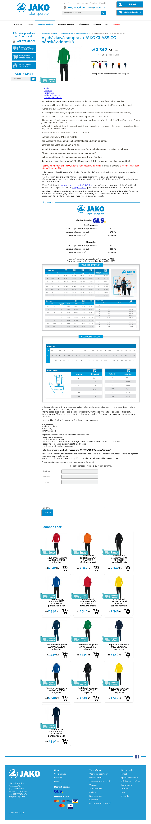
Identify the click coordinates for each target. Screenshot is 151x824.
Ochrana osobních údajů (100, 808)
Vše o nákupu (82, 3)
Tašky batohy (84, 24)
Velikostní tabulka (52, 95)
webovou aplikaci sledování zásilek (76, 185)
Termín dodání (95, 793)
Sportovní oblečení (45, 24)
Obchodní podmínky (98, 778)
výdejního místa (79, 187)
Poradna (93, 3)
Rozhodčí (97, 24)
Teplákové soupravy (81, 33)
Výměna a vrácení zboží (99, 786)
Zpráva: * (47, 512)
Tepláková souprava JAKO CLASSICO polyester (56, 564)
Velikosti (93, 789)
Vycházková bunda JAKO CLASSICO (58, 109)
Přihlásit (132, 4)
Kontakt (102, 3)
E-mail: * (47, 482)
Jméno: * (47, 471)
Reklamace (49, 93)
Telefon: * (47, 476)
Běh (107, 24)
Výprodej (116, 24)
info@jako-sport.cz (110, 166)
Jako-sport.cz (46, 33)
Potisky (92, 797)
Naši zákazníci (95, 800)
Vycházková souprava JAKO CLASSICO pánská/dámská (87, 563)
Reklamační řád (96, 782)
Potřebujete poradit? (53, 98)
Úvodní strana (68, 3)
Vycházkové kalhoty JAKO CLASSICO (59, 137)
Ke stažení (93, 804)
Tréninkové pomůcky (65, 24)
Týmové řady (18, 24)
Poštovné (48, 91)
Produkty (55, 33)
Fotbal (30, 24)
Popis (46, 88)
